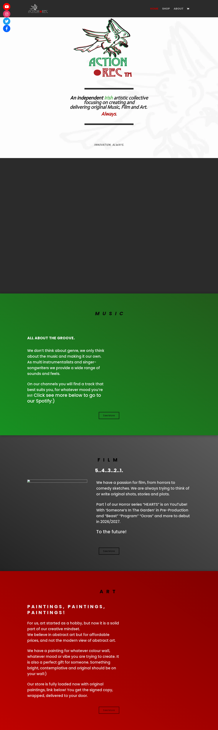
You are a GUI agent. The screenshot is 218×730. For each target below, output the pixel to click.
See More (109, 415)
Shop (166, 9)
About (178, 9)
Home (154, 9)
